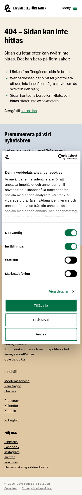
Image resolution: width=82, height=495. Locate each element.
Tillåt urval (41, 320)
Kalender (11, 406)
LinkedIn (11, 442)
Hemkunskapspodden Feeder (27, 467)
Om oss (10, 391)
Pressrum (11, 401)
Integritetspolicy (37, 488)
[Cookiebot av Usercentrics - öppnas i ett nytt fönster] (58, 157)
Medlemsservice (17, 381)
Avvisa (41, 334)
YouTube (11, 462)
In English (11, 420)
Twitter (9, 457)
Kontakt (10, 411)
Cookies (10, 488)
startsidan (29, 111)
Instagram (11, 452)
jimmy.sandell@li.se (19, 354)
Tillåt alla (41, 305)
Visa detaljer (58, 291)
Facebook (11, 447)
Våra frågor (12, 386)
